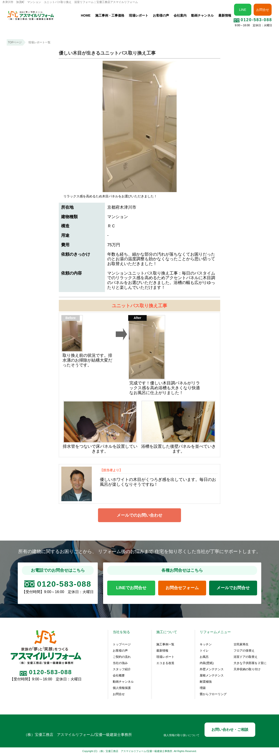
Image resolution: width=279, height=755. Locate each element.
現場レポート (138, 15)
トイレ (204, 650)
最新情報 (224, 15)
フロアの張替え (244, 650)
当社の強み (120, 663)
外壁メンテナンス (212, 669)
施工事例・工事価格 (109, 15)
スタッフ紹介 (122, 669)
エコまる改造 (165, 663)
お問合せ (262, 10)
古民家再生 (241, 644)
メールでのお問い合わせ (139, 515)
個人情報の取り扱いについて (181, 735)
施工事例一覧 (165, 644)
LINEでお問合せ (131, 587)
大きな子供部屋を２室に (250, 663)
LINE (242, 10)
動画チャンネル (202, 15)
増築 (203, 688)
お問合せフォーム (182, 587)
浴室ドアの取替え (246, 656)
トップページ (122, 644)
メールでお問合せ (233, 587)
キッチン (206, 644)
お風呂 (204, 656)
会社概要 (119, 675)
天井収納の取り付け (247, 669)
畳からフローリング (213, 694)
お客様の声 (161, 15)
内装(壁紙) (207, 663)
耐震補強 (206, 681)
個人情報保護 (122, 688)
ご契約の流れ (122, 656)
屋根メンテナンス (212, 675)
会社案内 (180, 15)
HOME (86, 15)
